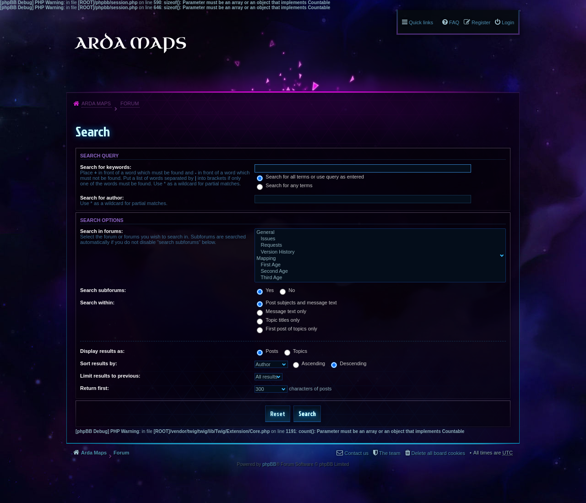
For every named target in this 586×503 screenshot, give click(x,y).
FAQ (454, 22)
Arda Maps (96, 103)
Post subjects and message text (296, 302)
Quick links (421, 22)
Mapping (378, 258)
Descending (348, 363)
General (378, 232)
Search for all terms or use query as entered (310, 176)
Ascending (309, 363)
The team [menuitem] (389, 453)
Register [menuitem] (481, 22)
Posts (267, 351)
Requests (378, 245)
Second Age (378, 271)
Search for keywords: (105, 167)
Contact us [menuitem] (356, 453)
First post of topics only (287, 328)
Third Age (378, 278)
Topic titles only (278, 320)
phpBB (269, 464)
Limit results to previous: (110, 376)
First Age (378, 265)
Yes (265, 290)
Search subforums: (103, 290)
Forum (129, 103)
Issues (378, 239)
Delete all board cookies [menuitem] (438, 453)
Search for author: (102, 197)
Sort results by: (98, 363)
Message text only (281, 311)
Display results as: (102, 351)
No (287, 290)
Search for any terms (284, 185)
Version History (378, 252)
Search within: (97, 302)
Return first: (94, 388)
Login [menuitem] (508, 22)
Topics (295, 351)
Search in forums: (101, 231)
